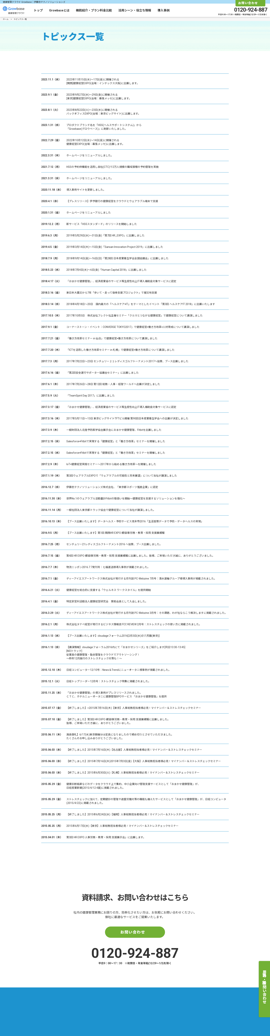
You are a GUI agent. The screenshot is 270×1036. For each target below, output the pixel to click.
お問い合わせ (132, 932)
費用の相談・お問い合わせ (264, 987)
